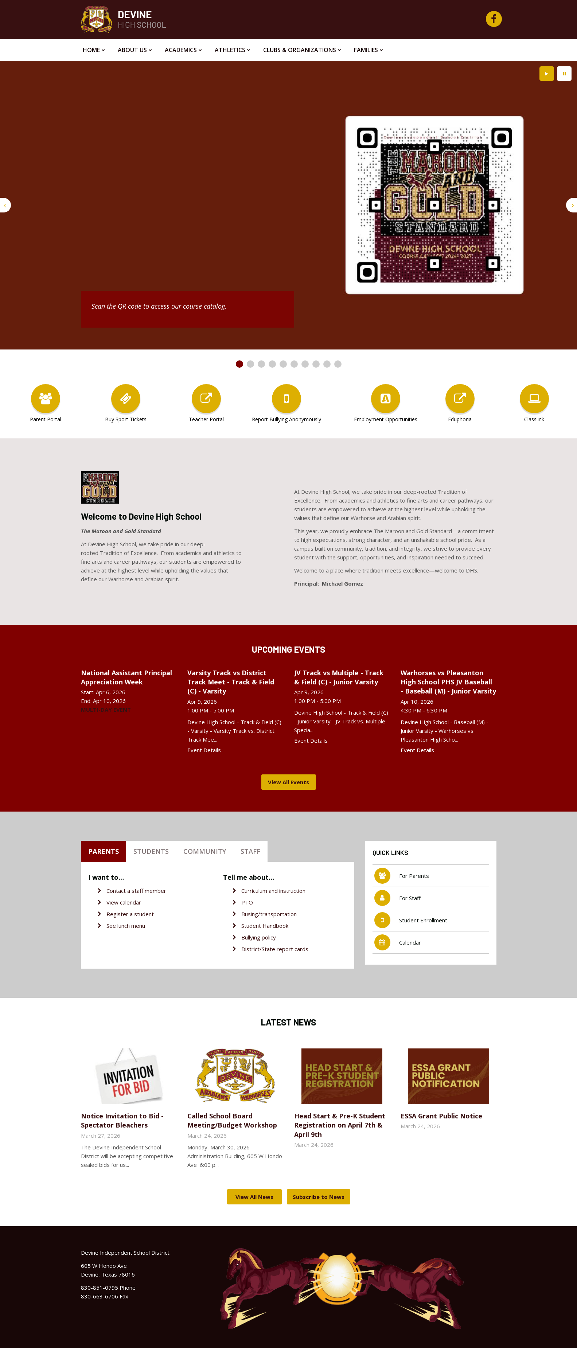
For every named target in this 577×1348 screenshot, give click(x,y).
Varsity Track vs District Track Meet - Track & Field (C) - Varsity (230, 681)
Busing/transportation (269, 914)
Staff (250, 851)
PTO (247, 902)
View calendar (123, 902)
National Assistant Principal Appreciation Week (126, 677)
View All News (254, 1196)
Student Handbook (264, 925)
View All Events (288, 782)
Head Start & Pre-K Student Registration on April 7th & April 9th (339, 1124)
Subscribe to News (318, 1196)
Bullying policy (258, 937)
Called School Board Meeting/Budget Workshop (232, 1120)
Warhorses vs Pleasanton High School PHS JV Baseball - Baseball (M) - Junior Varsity (448, 681)
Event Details (204, 750)
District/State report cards (274, 949)
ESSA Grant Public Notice (441, 1115)
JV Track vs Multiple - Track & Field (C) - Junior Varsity (338, 677)
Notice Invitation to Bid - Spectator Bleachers (122, 1120)
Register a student (130, 914)
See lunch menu (125, 925)
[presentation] (5, 205)
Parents (103, 851)
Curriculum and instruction (273, 890)
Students (151, 851)
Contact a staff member (136, 890)
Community (204, 851)
